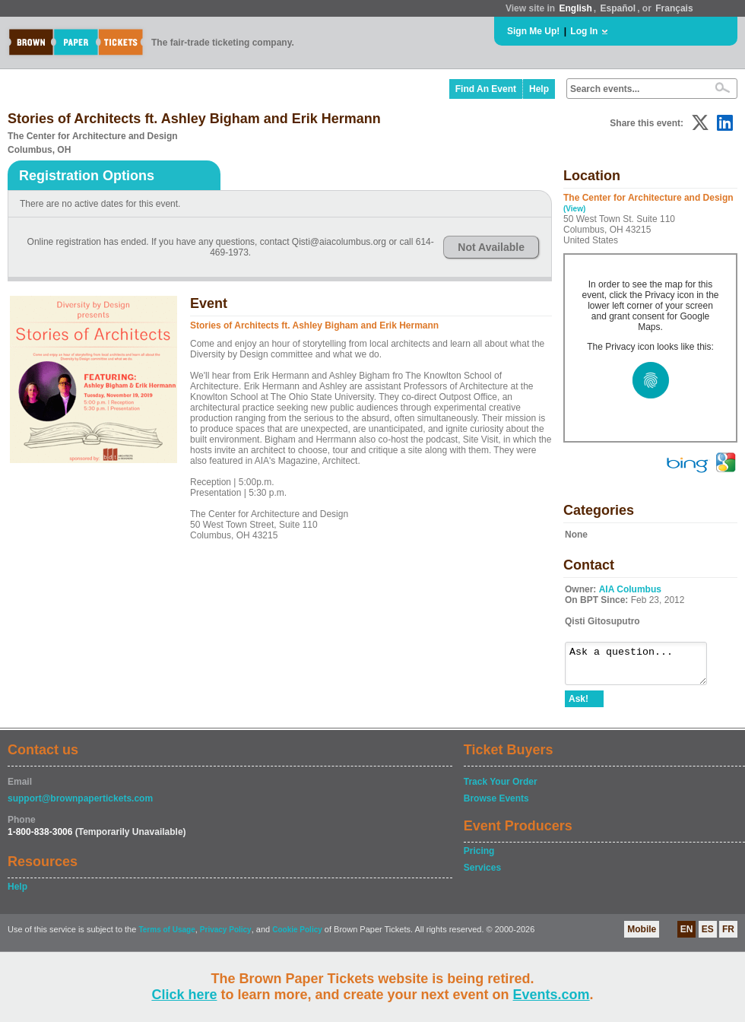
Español (618, 8)
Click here (184, 994)
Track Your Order (500, 788)
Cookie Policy (297, 936)
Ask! (578, 705)
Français (674, 8)
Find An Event (485, 89)
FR (728, 936)
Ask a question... (643, 667)
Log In (584, 31)
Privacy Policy (226, 936)
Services (482, 874)
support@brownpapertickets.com (80, 805)
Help (539, 89)
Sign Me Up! (533, 31)
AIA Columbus (630, 589)
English (575, 8)
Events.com (551, 994)
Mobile (641, 936)
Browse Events (496, 805)
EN (686, 936)
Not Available (491, 247)
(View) (574, 209)
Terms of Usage (166, 936)
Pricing (479, 857)
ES (708, 936)
